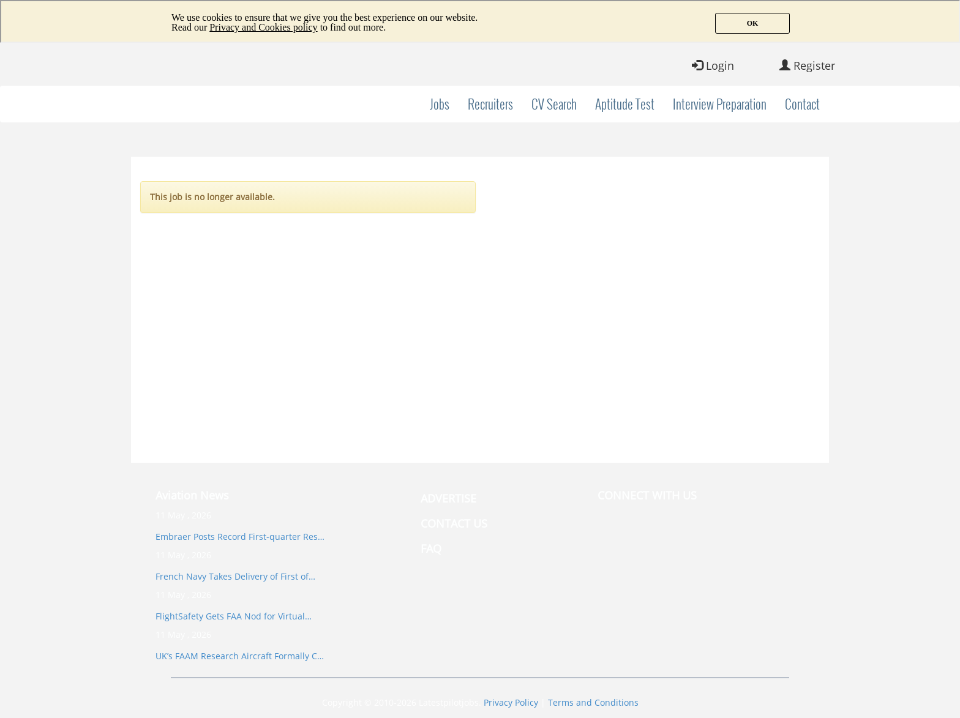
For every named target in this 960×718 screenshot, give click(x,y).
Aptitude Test (624, 103)
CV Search (554, 103)
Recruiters (490, 103)
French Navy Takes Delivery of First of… (235, 576)
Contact (802, 103)
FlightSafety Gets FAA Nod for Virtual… (234, 616)
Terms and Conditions (593, 702)
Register (807, 65)
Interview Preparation (720, 103)
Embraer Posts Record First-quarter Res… (240, 536)
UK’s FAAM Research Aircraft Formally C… (240, 656)
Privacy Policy (511, 702)
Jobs (439, 103)
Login (713, 65)
